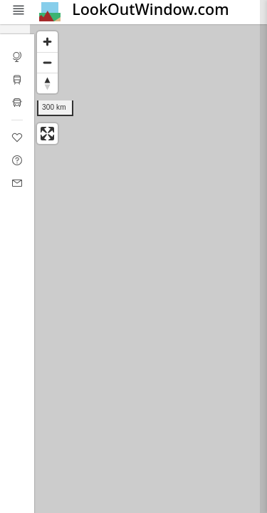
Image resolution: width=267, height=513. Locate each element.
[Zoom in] (47, 41)
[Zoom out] (47, 62)
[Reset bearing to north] (47, 83)
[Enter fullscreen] (47, 133)
